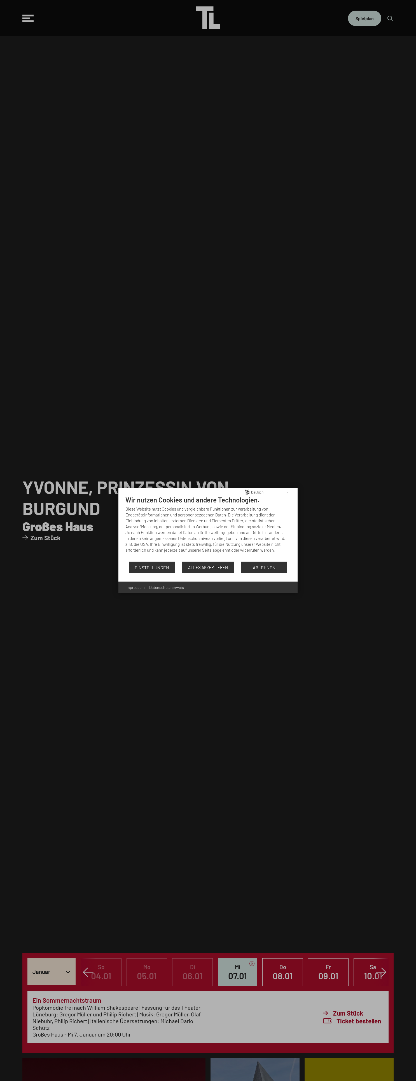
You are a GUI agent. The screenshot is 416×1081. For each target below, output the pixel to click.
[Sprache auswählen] (247, 491)
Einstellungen (152, 567)
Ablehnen (264, 567)
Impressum (135, 587)
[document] (208, 528)
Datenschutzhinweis (166, 587)
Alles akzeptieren (208, 567)
